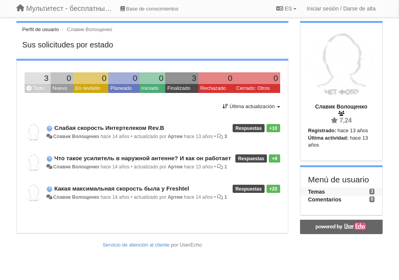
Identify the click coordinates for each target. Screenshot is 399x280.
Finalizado (178, 88)
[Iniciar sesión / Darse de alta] (341, 8)
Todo (35, 88)
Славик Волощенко (76, 136)
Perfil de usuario (40, 29)
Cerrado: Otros (253, 88)
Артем (175, 136)
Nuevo (60, 88)
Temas (316, 192)
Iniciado (150, 88)
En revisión (87, 88)
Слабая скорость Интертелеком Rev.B (109, 127)
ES (286, 8)
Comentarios (325, 199)
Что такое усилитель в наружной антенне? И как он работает (142, 158)
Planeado (121, 88)
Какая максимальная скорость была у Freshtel (121, 188)
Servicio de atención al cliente (136, 245)
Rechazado (213, 88)
